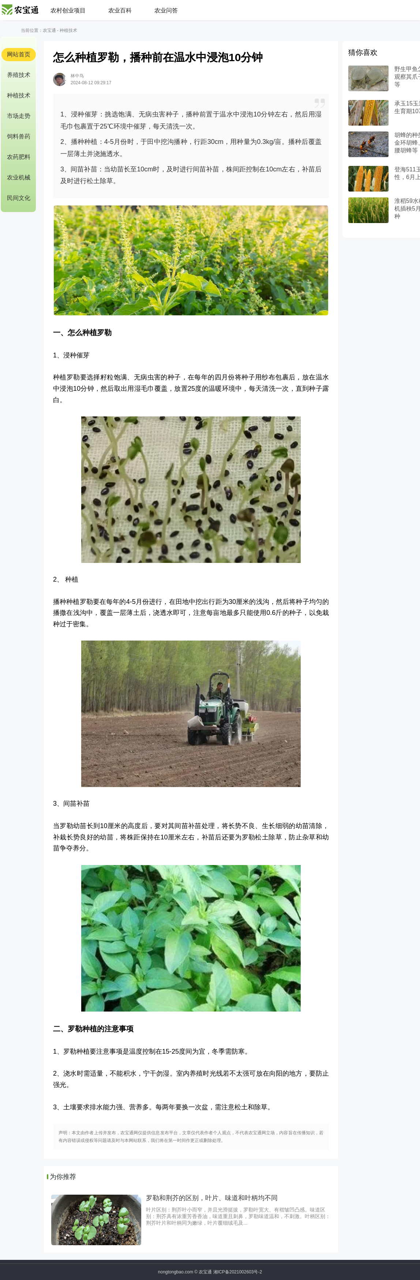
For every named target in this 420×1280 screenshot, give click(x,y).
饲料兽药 (18, 136)
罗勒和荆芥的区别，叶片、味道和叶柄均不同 (212, 1198)
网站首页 (18, 54)
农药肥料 (18, 157)
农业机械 (18, 177)
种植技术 (68, 30)
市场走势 (18, 116)
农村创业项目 (68, 10)
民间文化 (18, 198)
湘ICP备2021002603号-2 (237, 1272)
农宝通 (49, 30)
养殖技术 (18, 75)
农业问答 (166, 10)
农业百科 (120, 10)
